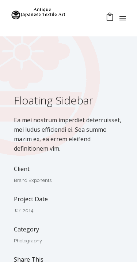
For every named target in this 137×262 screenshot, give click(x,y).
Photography (28, 240)
